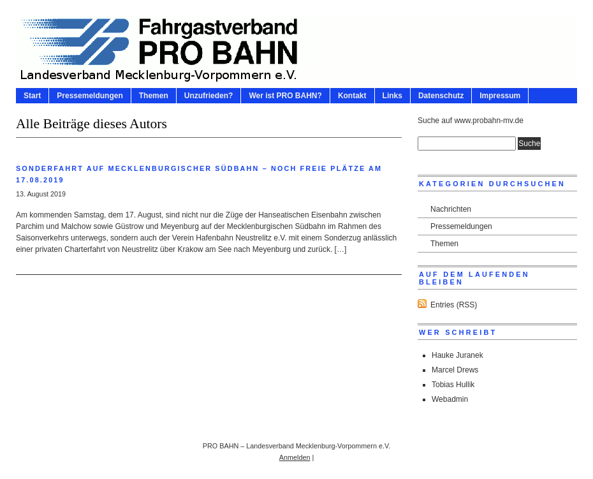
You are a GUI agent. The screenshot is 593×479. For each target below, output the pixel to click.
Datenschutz (441, 95)
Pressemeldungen (89, 95)
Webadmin (450, 399)
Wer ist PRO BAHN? (285, 95)
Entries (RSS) (453, 304)
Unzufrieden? (208, 95)
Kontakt (352, 95)
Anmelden (295, 457)
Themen (153, 95)
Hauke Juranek (457, 355)
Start (32, 95)
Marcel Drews (455, 369)
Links (392, 95)
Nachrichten (450, 209)
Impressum (500, 95)
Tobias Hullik (453, 384)
